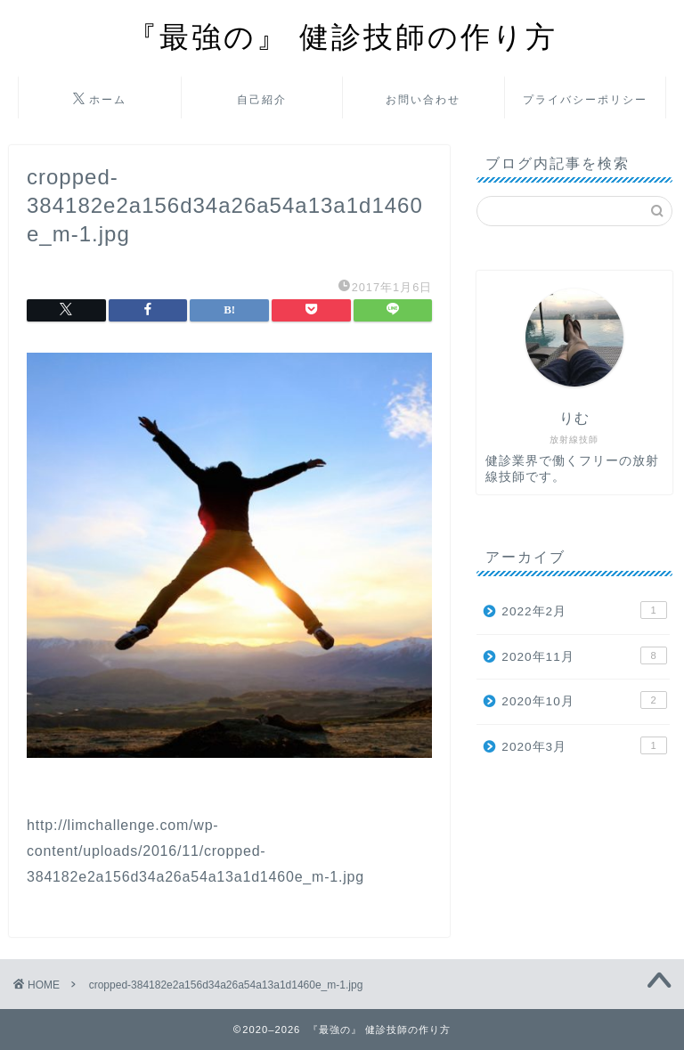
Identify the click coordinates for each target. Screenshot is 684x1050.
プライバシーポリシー (585, 99)
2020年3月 (583, 745)
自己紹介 (262, 99)
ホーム (99, 99)
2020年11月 (583, 655)
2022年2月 (583, 610)
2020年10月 (583, 700)
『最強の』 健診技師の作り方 (342, 36)
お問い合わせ (423, 99)
